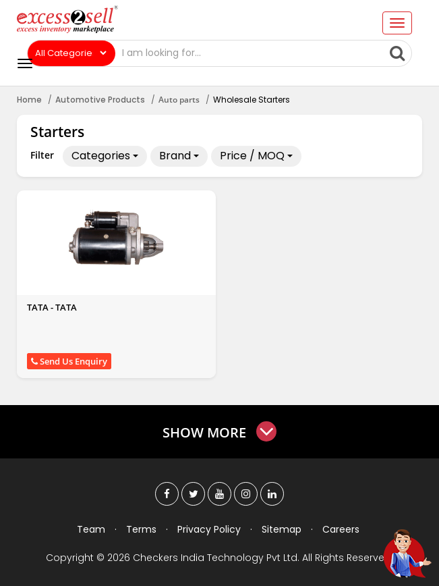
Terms (141, 529)
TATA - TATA (52, 307)
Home (29, 99)
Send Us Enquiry (69, 361)
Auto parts (179, 99)
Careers (340, 529)
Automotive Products (100, 99)
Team (91, 529)
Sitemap (281, 529)
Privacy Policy (209, 529)
